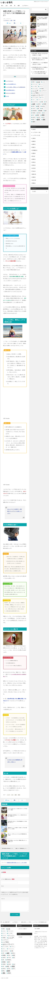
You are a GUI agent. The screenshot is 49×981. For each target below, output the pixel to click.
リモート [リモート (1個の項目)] (33, 99)
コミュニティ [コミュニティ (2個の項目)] (35, 88)
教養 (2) (33, 159)
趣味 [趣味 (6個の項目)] (38, 119)
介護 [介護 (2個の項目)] (42, 101)
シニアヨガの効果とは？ (11, 84)
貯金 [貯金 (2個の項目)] (33, 119)
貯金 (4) (33, 171)
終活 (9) (33, 168)
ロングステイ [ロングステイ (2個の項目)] (35, 101)
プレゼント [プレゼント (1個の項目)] (42, 97)
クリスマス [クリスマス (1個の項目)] (41, 86)
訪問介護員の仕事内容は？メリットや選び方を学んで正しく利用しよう (17, 815)
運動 (14, 20)
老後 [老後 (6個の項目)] (43, 115)
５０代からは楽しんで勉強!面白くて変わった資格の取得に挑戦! (42, 18)
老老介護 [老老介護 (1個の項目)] (33, 117)
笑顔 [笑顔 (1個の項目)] (3, 966)
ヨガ (12, 794)
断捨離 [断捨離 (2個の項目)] (40, 110)
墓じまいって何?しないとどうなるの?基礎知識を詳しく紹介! (17, 835)
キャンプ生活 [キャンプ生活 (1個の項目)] (34, 86)
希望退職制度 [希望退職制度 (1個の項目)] (34, 110)
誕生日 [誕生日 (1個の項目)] (44, 117)
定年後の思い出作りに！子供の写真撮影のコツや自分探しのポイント (17, 822)
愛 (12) (33, 156)
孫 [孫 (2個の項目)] (38, 108)
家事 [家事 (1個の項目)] (42, 108)
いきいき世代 (6, 2)
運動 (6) (33, 183)
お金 (6, 5)
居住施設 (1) (34, 150)
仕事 (11, 5)
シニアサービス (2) (36, 135)
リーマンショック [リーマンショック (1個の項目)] (41, 99)
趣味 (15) (34, 174)
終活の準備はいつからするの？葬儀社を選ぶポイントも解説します (17, 841)
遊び (2, 5)
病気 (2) (33, 162)
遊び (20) (34, 180)
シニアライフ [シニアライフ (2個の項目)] (44, 90)
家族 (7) (33, 147)
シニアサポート (25, 5)
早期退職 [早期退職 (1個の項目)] (4, 964)
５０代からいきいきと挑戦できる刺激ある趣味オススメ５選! (42, 31)
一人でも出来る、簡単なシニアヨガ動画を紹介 (15, 87)
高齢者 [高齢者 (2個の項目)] (33, 121)
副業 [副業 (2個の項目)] (38, 106)
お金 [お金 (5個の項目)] (38, 82)
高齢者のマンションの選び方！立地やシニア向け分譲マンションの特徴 (17, 828)
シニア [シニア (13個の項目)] (35, 91)
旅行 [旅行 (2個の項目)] (46, 110)
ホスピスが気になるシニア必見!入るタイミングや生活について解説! (17, 809)
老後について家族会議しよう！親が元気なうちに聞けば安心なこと (22, 848)
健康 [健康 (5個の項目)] (33, 104)
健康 (19, 5)
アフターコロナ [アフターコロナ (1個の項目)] (34, 84)
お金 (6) (33, 129)
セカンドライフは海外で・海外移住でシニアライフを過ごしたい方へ (14, 511)
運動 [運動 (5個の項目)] (44, 119)
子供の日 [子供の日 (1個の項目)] (33, 108)
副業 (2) (33, 144)
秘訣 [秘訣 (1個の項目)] (14, 964)
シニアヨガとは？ (9, 81)
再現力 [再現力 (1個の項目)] (33, 106)
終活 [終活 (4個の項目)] (37, 115)
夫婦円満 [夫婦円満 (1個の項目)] (43, 106)
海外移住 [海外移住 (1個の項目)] (9, 964)
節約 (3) (33, 165)
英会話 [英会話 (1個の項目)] (39, 117)
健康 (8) (33, 141)
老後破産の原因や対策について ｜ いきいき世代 (17, 862)
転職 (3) (33, 177)
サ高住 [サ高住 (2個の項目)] (42, 88)
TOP (6, 922)
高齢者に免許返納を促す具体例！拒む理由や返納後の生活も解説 (42, 24)
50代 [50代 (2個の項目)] (33, 81)
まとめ (7, 96)
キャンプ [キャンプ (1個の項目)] (41, 84)
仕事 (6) (33, 138)
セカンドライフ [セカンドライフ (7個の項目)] (38, 95)
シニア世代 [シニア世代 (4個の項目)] (35, 93)
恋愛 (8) (33, 153)
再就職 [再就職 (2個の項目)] (44, 104)
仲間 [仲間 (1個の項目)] (46, 101)
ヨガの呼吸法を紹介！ (10, 90)
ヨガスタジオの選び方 (10, 93)
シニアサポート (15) (36, 132)
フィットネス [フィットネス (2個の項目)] (35, 97)
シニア (8, 794)
